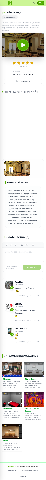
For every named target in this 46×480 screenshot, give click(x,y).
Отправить (32, 267)
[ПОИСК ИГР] (34, 3)
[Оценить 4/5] (27, 63)
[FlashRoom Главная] (9, 2)
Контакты (23, 476)
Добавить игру (13, 470)
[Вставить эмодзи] (33, 244)
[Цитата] (22, 244)
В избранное (23, 81)
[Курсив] (11, 244)
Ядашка (19, 282)
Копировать (33, 296)
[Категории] (4, 2)
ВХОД (40, 3)
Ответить (20, 296)
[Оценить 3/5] (23, 63)
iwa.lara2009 (21, 329)
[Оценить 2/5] (19, 63)
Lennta (18, 304)
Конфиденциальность (30, 470)
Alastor (28, 75)
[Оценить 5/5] (32, 63)
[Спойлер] (26, 244)
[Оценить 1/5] (14, 63)
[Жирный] (6, 244)
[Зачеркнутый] (15, 244)
